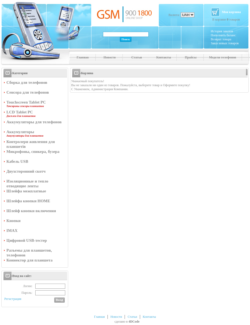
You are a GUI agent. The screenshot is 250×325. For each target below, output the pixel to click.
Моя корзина (231, 12)
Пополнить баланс (223, 35)
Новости (109, 57)
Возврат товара (221, 39)
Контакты (163, 57)
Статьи (136, 57)
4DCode (133, 321)
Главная (83, 57)
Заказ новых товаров (225, 43)
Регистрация (12, 299)
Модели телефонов (222, 57)
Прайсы (191, 57)
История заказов (222, 31)
